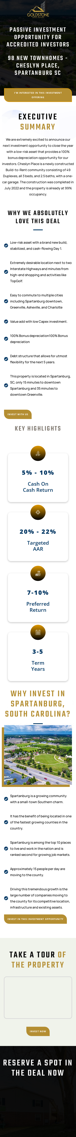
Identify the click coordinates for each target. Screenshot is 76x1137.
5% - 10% (38, 472)
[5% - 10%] (38, 453)
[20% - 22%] (38, 512)
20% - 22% (38, 531)
